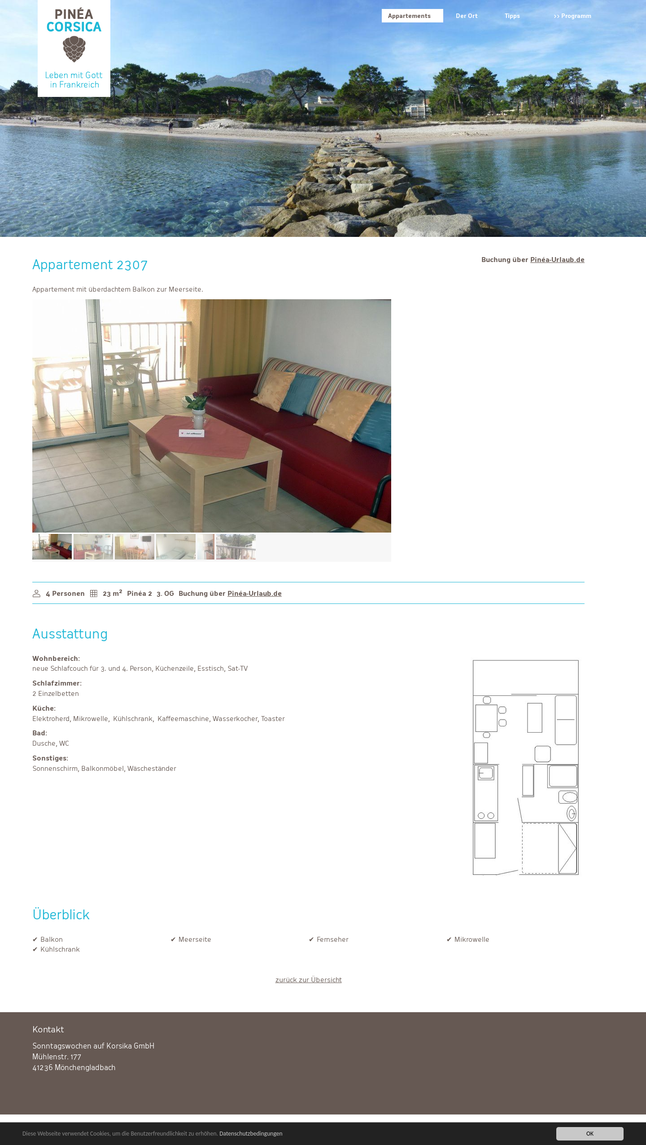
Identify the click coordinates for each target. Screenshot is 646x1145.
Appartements (409, 15)
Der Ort (467, 15)
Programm (576, 15)
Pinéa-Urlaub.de (557, 259)
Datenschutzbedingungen (251, 1134)
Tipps (512, 15)
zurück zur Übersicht (308, 979)
